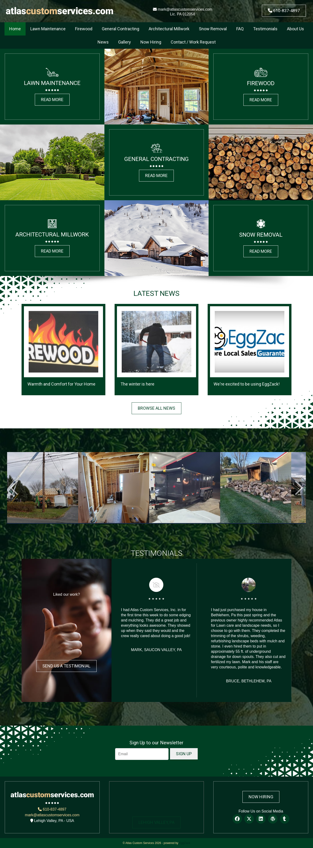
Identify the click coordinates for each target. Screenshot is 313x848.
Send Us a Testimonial (66, 665)
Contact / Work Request (193, 42)
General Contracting (120, 28)
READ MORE (52, 99)
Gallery (124, 42)
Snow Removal (213, 28)
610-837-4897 (284, 10)
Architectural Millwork (169, 28)
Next (299, 487)
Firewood (83, 28)
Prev (14, 487)
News (103, 42)
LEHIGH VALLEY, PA (156, 822)
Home (15, 28)
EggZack (184, 843)
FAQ (240, 28)
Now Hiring (150, 42)
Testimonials (265, 28)
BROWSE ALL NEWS (156, 408)
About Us (295, 28)
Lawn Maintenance (48, 28)
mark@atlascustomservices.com (182, 9)
